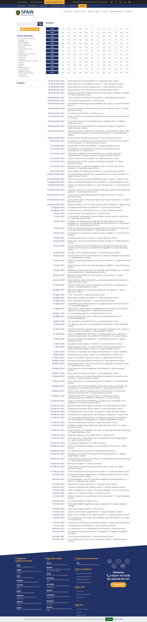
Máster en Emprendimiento (29, 559)
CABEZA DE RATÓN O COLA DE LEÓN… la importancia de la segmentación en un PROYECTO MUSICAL (93, 385)
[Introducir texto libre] (27, 24)
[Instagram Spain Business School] (120, 2)
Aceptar (109, 619)
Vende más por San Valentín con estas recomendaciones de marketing (99, 417)
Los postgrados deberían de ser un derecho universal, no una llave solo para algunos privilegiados (97, 405)
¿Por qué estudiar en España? (26, 38)
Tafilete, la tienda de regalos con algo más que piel (90, 181)
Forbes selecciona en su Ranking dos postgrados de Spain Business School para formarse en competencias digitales (97, 240)
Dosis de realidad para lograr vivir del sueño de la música (93, 432)
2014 (52, 72)
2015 (52, 69)
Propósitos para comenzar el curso (83, 205)
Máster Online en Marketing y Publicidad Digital (59, 591)
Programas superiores (84, 562)
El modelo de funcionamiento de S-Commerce (88, 514)
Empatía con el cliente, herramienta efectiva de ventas (92, 439)
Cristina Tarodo (122, 474)
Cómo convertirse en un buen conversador (86, 456)
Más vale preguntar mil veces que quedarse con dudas (91, 282)
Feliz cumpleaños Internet (79, 292)
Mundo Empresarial (24, 67)
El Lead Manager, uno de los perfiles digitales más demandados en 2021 (97, 465)
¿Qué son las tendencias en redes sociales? (86, 498)
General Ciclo (22, 57)
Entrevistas (21, 52)
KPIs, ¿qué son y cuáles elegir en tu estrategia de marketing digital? (97, 424)
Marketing (21, 64)
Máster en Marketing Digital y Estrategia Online (29, 586)
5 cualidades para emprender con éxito (85, 399)
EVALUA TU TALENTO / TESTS (54, 2)
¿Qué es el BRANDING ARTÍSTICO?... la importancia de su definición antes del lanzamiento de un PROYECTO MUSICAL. (97, 325)
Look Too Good (74, 286)
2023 (52, 40)
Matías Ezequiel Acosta (115, 472)
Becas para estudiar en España (81, 362)
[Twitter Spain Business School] (111, 2)
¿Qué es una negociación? (79, 492)
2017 (52, 61)
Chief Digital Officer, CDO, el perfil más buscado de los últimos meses (98, 353)
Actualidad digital (23, 42)
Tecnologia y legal (23, 76)
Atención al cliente (76, 449)
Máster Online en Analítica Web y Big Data (59, 562)
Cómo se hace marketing (79, 519)
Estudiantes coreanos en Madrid (82, 143)
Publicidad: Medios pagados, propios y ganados (89, 488)
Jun (92, 32)
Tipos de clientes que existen (80, 409)
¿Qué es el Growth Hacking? (80, 477)
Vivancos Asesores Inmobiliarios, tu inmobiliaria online (92, 329)
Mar (74, 29)
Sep (110, 32)
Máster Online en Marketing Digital (59, 573)
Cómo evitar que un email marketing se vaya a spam (91, 175)
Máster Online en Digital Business (59, 546)
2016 (52, 65)
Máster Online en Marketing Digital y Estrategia (59, 585)
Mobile (20, 66)
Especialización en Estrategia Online (84, 83)
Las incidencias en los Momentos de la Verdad (88, 511)
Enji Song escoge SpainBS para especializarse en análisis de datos (97, 170)
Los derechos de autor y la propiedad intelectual (89, 315)
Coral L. (74, 117)
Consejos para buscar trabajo (81, 232)
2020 (52, 51)
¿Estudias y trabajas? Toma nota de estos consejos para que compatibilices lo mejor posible (94, 152)
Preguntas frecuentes (24, 71)
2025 (52, 32)
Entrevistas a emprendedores (27, 54)
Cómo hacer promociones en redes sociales (87, 506)
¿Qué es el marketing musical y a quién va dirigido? (90, 253)
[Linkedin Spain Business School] (125, 2)
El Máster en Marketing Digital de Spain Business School (92, 412)
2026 (52, 29)
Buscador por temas (29, 29)
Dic (127, 32)
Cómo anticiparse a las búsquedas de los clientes (89, 369)
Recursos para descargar (25, 72)
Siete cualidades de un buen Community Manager (90, 474)
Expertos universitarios (84, 559)
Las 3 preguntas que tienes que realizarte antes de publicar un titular (98, 501)
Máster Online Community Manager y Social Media (59, 568)
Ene (63, 29)
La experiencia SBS (82, 592)
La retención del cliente (78, 429)
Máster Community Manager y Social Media (29, 569)
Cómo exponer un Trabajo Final (82, 208)
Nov (121, 32)
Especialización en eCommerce (81, 89)
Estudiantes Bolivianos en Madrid (82, 202)
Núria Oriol (99, 100)
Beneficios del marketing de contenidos (85, 393)
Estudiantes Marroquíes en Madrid (83, 334)
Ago (104, 32)
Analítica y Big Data (23, 43)
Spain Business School (109, 81)
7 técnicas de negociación (79, 100)
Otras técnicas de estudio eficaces (83, 135)
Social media (22, 74)
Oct (116, 32)
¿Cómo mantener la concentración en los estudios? (90, 480)
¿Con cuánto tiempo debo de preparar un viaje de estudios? (94, 195)
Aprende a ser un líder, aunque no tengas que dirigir (91, 158)
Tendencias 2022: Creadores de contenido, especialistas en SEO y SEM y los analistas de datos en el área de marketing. (98, 130)
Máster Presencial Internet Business (89, 546)
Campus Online (81, 598)
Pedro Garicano (99, 429)
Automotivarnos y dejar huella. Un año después (88, 344)
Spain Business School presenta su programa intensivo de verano (97, 272)
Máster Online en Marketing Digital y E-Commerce (59, 579)
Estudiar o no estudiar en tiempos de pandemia (89, 341)
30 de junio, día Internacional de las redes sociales (90, 235)
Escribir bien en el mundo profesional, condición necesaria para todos (99, 249)
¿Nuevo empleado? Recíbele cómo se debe (86, 178)
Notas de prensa (23, 69)
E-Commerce (22, 50)
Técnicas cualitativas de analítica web (84, 472)
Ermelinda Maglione (80, 297)
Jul (98, 32)
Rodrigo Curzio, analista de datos (82, 246)
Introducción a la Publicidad (80, 509)
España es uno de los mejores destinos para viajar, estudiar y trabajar (98, 92)
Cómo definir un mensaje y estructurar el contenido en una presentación (94, 147)
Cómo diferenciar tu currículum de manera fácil (89, 522)
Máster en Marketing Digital (29, 574)
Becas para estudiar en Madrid (81, 289)
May (86, 29)
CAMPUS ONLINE (22, 2)
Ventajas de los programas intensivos (84, 350)
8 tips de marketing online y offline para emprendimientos (93, 307)
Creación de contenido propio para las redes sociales (91, 452)
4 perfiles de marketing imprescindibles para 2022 (90, 103)
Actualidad (21, 40)
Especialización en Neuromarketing (83, 86)
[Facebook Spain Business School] (116, 2)
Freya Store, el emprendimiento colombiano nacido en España (95, 124)
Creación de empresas (25, 49)
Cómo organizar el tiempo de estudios (85, 97)
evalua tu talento (23, 55)
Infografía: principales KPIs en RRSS (83, 396)
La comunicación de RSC (78, 112)
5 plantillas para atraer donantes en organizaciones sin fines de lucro (98, 295)
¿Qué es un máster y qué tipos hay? (83, 347)
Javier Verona (121, 326)
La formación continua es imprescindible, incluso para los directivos (98, 211)
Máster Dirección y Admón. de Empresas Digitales (29, 554)
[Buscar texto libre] (40, 23)
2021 (52, 47)
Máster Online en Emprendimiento (59, 557)
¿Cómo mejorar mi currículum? (81, 155)
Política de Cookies (118, 619)
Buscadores (21, 47)
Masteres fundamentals (84, 556)
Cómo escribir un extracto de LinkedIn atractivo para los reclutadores (98, 115)
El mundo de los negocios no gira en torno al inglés (90, 227)
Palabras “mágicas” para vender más (84, 421)
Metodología (80, 580)
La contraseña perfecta (78, 304)
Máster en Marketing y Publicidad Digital (29, 591)
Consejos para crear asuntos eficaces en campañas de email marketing (99, 444)
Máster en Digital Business (29, 548)
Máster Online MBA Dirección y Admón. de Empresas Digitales (59, 551)
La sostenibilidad (75, 485)
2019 (52, 54)
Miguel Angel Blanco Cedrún (111, 406)
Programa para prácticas (84, 565)
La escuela (80, 574)
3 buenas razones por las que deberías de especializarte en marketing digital (99, 187)
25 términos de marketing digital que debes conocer (91, 190)
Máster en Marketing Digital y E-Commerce (29, 579)
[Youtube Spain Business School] (129, 2)
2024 (52, 36)
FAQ (78, 583)
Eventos (79, 595)
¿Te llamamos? (90, 2)
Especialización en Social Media (81, 81)
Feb (69, 29)
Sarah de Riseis (120, 341)
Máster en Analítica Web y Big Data (29, 563)
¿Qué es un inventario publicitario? (83, 495)
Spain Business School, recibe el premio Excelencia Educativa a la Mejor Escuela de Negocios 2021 (96, 337)
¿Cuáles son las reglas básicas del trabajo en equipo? (91, 402)
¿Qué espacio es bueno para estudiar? (84, 168)
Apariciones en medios (25, 45)
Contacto (118, 567)
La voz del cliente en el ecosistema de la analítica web (91, 119)
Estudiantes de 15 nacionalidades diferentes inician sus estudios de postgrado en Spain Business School (97, 375)
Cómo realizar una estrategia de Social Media (88, 357)
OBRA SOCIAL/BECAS (36, 2)
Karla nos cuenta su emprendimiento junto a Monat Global (94, 107)
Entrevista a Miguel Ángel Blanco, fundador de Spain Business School (98, 459)
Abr (80, 29)
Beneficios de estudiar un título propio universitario (91, 267)
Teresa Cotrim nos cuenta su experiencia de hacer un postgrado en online (97, 278)
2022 (52, 43)
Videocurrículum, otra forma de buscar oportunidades (92, 200)
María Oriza (98, 112)
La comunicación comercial (80, 437)
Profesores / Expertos (83, 577)
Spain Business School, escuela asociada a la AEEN (90, 258)
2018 (52, 58)
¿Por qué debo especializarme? (81, 312)
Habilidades (21, 59)
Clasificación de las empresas (80, 469)
